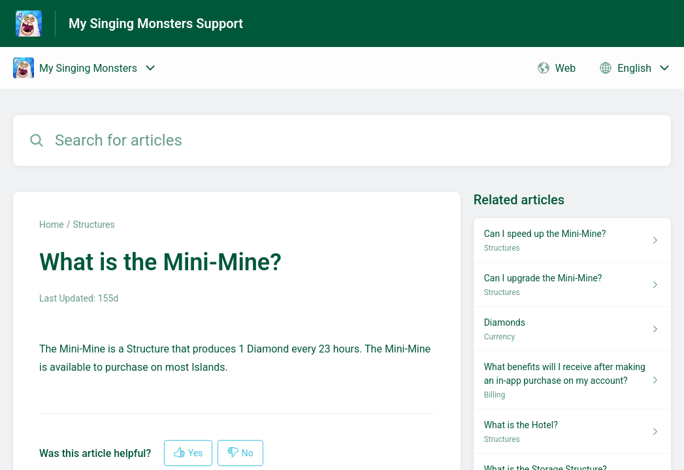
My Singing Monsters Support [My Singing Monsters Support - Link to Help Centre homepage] (156, 23)
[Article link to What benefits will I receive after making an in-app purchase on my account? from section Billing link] (572, 380)
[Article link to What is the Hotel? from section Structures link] (572, 431)
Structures (93, 224)
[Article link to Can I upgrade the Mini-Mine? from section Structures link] (572, 284)
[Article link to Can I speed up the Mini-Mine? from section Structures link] (572, 240)
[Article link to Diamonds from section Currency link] (572, 329)
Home (51, 224)
